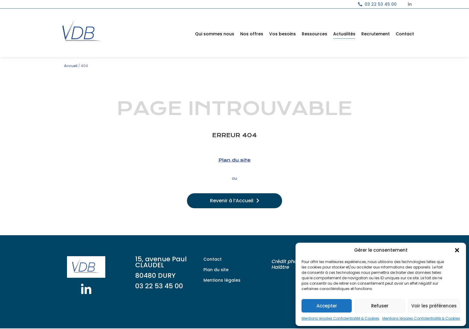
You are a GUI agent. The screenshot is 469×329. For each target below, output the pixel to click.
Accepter (326, 306)
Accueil (70, 65)
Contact (405, 34)
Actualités (344, 34)
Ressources (314, 34)
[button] (457, 250)
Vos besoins (282, 34)
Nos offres (251, 34)
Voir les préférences (434, 306)
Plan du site (234, 160)
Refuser (380, 306)
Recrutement (375, 34)
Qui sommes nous (214, 34)
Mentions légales (221, 280)
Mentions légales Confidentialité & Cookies (340, 318)
